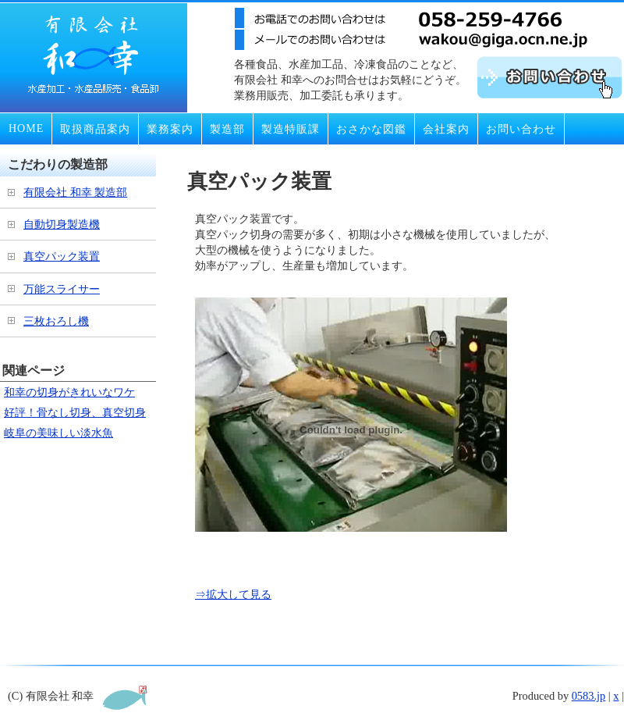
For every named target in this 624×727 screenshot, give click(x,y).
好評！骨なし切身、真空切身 (75, 412)
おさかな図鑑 (371, 129)
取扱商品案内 (95, 129)
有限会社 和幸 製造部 (75, 192)
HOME (26, 128)
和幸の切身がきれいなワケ (69, 392)
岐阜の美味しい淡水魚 (58, 432)
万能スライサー (61, 289)
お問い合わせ (521, 129)
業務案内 (170, 129)
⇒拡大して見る (233, 594)
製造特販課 (290, 129)
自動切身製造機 (61, 224)
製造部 (227, 129)
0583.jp (589, 696)
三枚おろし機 (56, 321)
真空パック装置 (61, 256)
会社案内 (446, 129)
